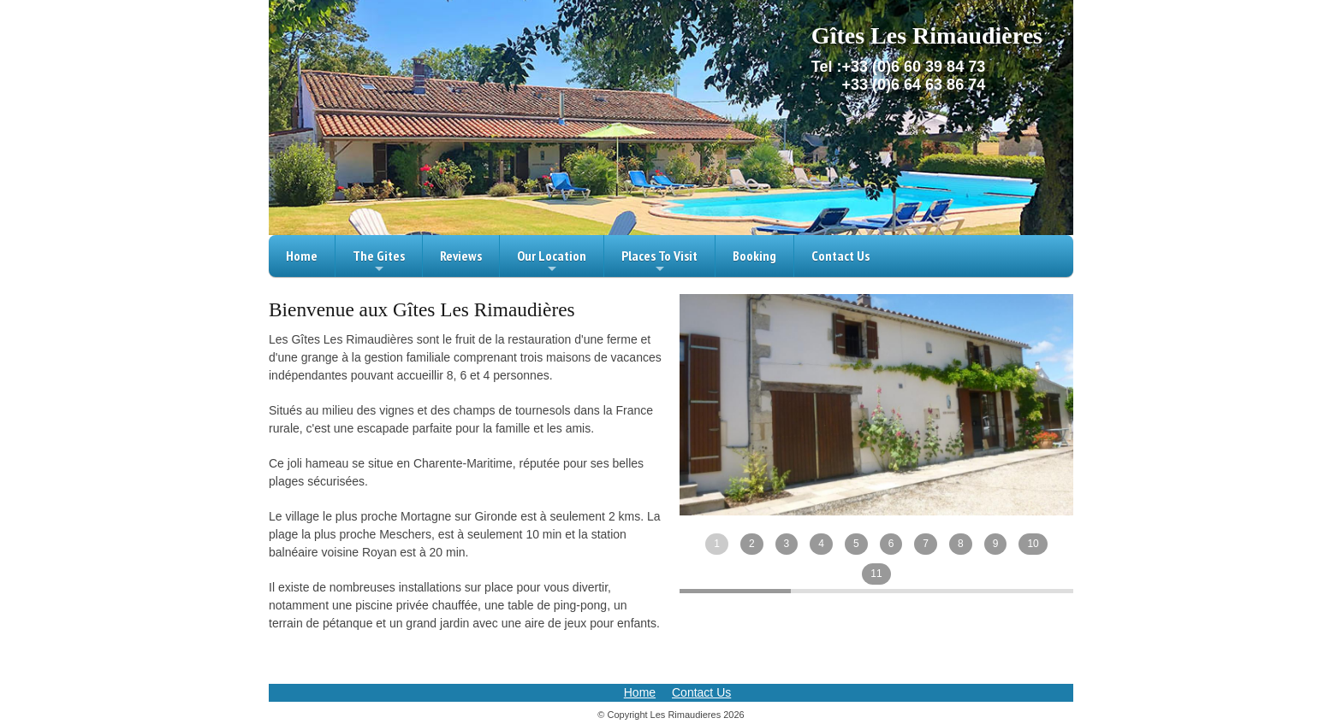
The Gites (379, 262)
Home (302, 255)
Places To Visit (659, 262)
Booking (754, 255)
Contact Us (840, 255)
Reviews (461, 255)
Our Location (551, 262)
